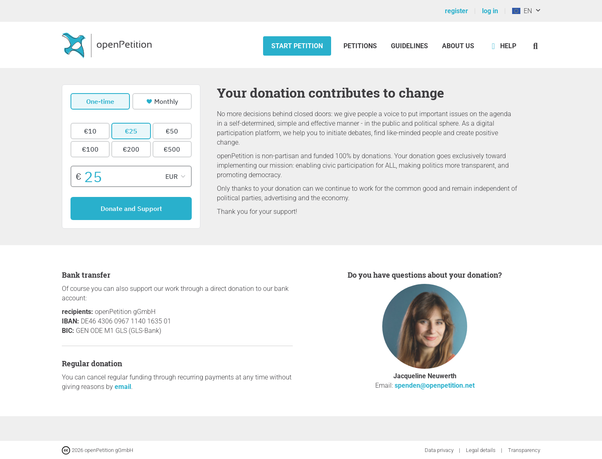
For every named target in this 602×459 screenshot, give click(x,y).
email (123, 387)
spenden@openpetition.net (435, 385)
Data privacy (440, 450)
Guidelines (409, 46)
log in (490, 11)
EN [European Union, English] (522, 11)
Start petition (297, 46)
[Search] (535, 46)
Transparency (524, 450)
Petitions (361, 46)
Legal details (481, 450)
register (456, 11)
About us (458, 46)
